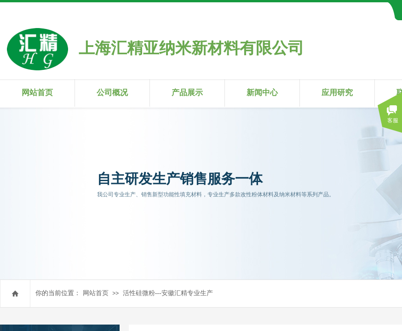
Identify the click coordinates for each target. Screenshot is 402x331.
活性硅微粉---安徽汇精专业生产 (168, 293)
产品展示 (187, 92)
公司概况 (112, 92)
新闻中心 (262, 92)
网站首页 (37, 92)
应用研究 (337, 92)
